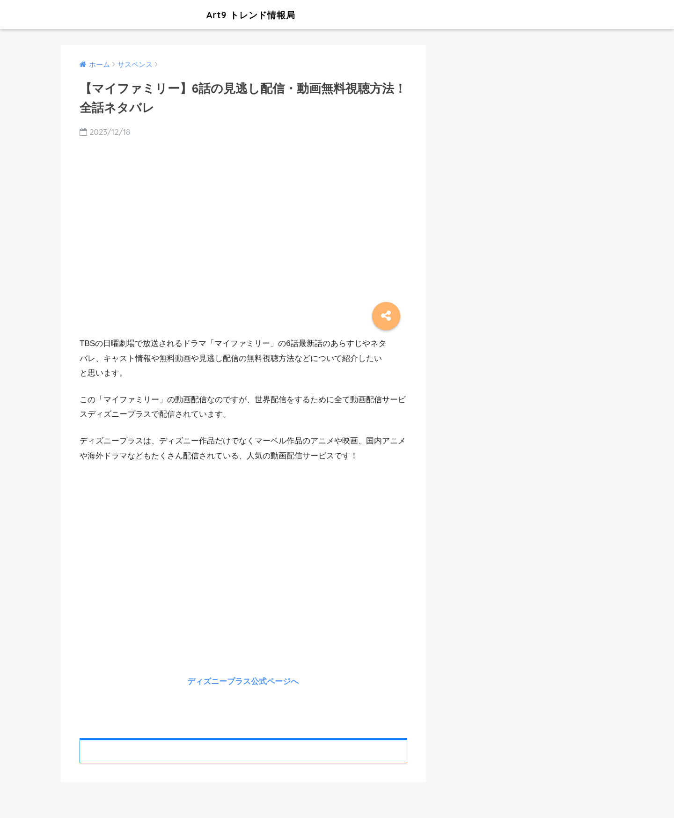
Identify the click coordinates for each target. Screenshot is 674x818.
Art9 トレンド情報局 (189, 14)
